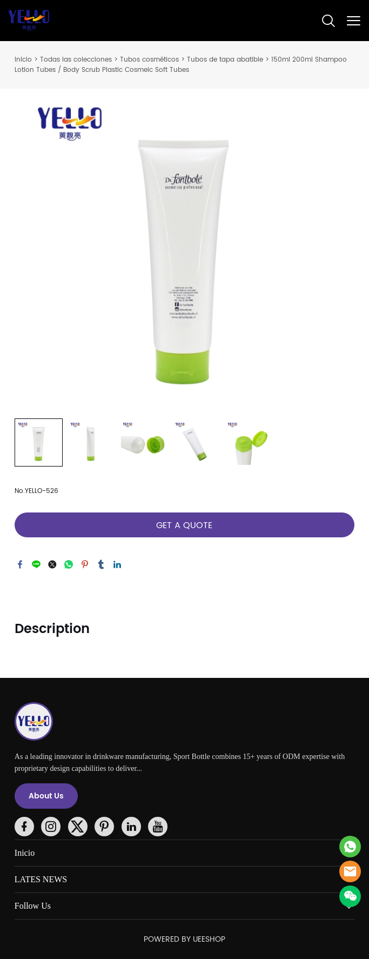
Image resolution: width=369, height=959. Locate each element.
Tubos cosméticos (149, 60)
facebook (20, 564)
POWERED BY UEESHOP (184, 939)
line (36, 564)
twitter (52, 564)
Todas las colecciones (76, 60)
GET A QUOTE (184, 525)
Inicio (23, 60)
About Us (46, 796)
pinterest (84, 564)
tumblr (101, 564)
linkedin (117, 564)
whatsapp (68, 564)
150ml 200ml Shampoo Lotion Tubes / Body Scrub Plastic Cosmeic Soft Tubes (181, 65)
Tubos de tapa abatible (225, 60)
